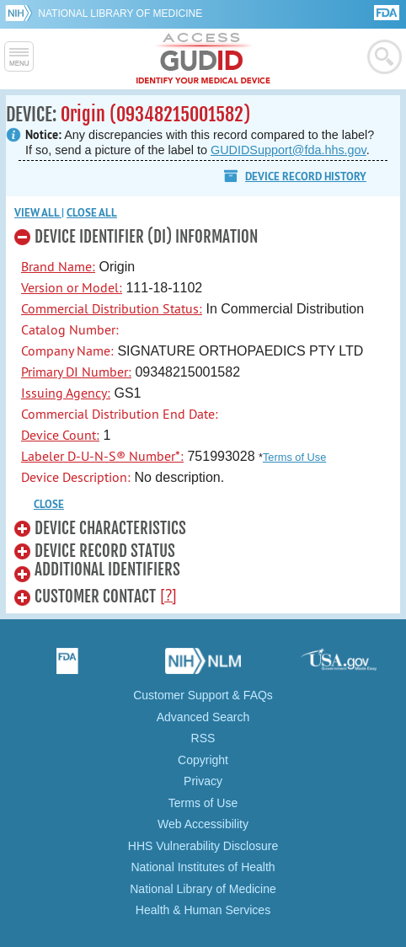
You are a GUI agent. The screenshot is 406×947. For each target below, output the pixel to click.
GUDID (203, 59)
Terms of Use (294, 457)
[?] (168, 595)
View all (37, 213)
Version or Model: (71, 287)
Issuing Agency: (65, 392)
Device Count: (60, 434)
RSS (203, 738)
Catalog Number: (70, 329)
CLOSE (49, 504)
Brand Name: (58, 266)
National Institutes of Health (203, 867)
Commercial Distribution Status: (111, 308)
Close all (92, 213)
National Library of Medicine (120, 13)
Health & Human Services (203, 910)
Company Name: (67, 350)
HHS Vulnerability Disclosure (203, 846)
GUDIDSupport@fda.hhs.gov (288, 150)
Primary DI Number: (76, 371)
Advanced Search (203, 717)
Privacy (203, 781)
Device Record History (305, 176)
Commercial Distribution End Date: (119, 413)
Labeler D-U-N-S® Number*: (102, 455)
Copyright (203, 760)
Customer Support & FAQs (203, 695)
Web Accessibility (203, 824)
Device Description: (76, 476)
